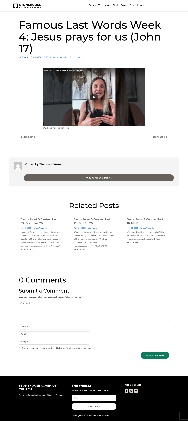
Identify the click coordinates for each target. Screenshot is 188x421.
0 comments (76, 57)
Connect (140, 5)
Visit (100, 5)
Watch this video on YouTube (56, 128)
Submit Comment (155, 355)
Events (124, 5)
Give (132, 5)
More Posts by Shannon (98, 178)
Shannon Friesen (30, 57)
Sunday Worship (60, 57)
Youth (107, 5)
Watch (115, 5)
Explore (92, 5)
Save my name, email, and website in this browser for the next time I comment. (57, 348)
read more (27, 249)
